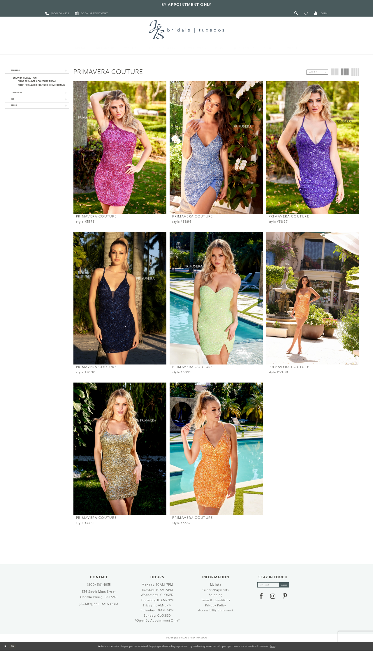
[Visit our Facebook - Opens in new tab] (261, 600)
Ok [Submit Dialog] (16, 648)
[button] (306, 13)
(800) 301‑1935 (99, 587)
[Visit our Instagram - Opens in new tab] (272, 600)
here (272, 648)
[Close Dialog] (6, 648)
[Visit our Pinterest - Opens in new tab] (285, 600)
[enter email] (273, 587)
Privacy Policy (215, 607)
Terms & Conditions (215, 602)
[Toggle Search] (296, 13)
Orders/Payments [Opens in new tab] (216, 592)
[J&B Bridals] (186, 29)
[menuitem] (57, 13)
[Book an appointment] (91, 13)
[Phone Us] (57, 13)
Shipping (216, 597)
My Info (215, 587)
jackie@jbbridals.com (99, 606)
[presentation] (119, 147)
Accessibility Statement (215, 613)
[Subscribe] (288, 587)
